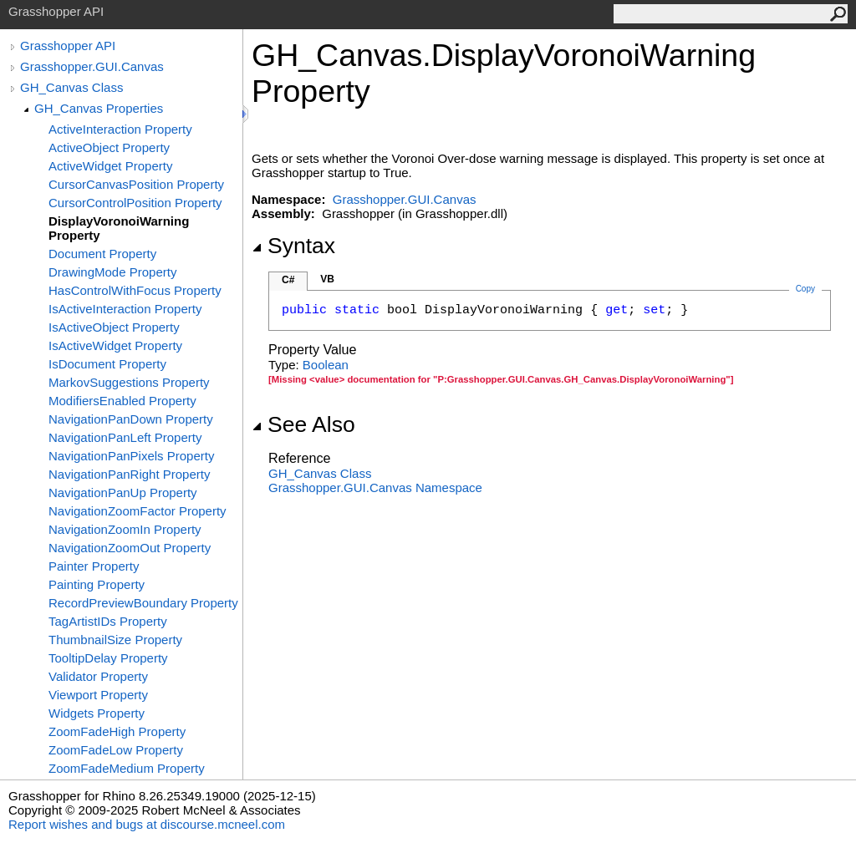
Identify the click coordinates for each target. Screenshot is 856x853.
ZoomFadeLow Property (115, 750)
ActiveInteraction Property (120, 129)
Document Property (102, 253)
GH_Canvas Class (71, 87)
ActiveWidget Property (110, 166)
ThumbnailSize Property (115, 639)
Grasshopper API (67, 45)
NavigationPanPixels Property (131, 456)
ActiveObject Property (109, 147)
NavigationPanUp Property (122, 492)
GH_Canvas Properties (98, 108)
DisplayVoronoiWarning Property (118, 228)
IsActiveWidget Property (115, 345)
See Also (303, 424)
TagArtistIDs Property (107, 621)
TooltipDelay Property (108, 658)
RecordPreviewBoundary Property (143, 603)
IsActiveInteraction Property (124, 309)
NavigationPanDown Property (130, 419)
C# (288, 280)
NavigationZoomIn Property (124, 529)
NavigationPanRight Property (129, 474)
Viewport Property (98, 695)
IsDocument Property (107, 364)
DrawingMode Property (112, 272)
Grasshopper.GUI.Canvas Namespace (375, 487)
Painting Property (96, 584)
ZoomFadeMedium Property (126, 768)
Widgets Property (96, 713)
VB (327, 279)
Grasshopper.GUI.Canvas (92, 66)
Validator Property (98, 676)
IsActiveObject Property (114, 327)
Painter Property (93, 566)
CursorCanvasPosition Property (136, 184)
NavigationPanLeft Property (124, 437)
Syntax (293, 245)
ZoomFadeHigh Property (117, 731)
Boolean (326, 365)
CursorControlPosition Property (135, 202)
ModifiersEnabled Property (122, 400)
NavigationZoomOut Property (129, 548)
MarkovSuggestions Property (129, 382)
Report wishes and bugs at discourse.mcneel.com (146, 824)
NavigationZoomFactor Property (137, 511)
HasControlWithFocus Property (135, 290)
